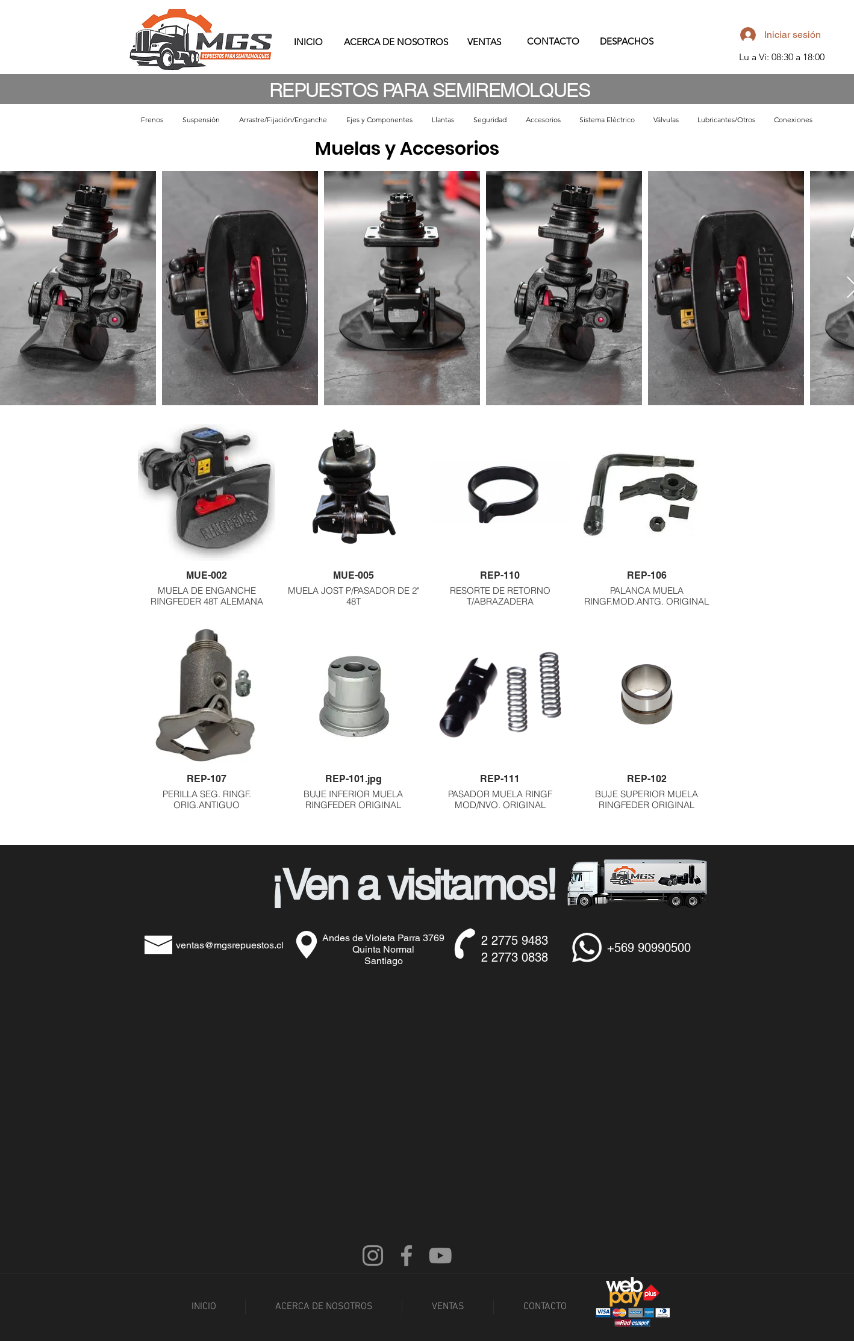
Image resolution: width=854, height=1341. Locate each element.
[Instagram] (373, 1255)
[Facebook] (406, 1255)
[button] (152, 120)
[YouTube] (440, 1255)
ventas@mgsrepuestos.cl (230, 945)
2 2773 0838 (514, 957)
